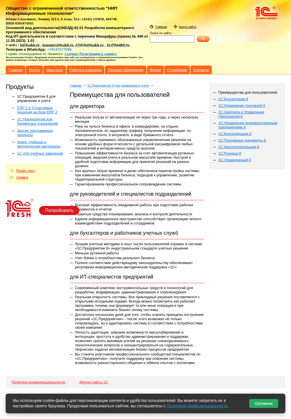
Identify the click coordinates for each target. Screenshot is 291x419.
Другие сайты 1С (93, 382)
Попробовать (59, 210)
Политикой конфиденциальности (197, 406)
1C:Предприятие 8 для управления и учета (36, 98)
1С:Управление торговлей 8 (241, 105)
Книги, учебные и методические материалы (39, 144)
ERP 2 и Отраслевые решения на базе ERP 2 (37, 110)
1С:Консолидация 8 (234, 134)
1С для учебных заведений (40, 153)
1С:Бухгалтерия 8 (233, 99)
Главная (76, 85)
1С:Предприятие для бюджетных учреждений (37, 121)
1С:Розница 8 (229, 153)
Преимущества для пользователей (247, 92)
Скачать (71, 54)
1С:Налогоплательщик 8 (238, 147)
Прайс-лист (25, 171)
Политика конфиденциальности (38, 382)
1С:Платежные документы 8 (242, 140)
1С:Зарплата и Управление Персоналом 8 (241, 114)
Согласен (264, 403)
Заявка (22, 177)
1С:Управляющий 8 (234, 160)
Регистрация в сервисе (98, 54)
